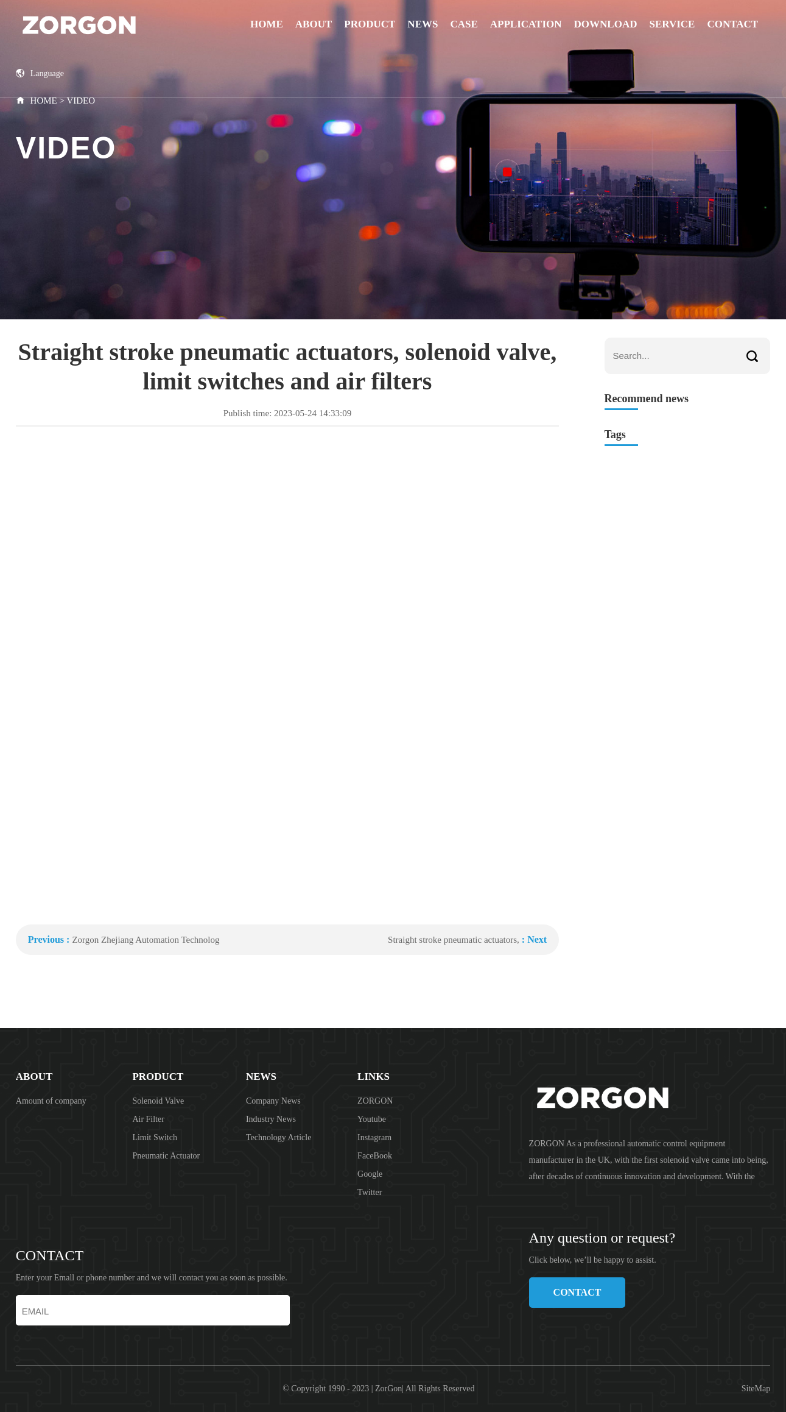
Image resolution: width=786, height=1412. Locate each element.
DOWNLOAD (605, 24)
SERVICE (672, 24)
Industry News (271, 1119)
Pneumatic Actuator (166, 1155)
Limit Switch (154, 1137)
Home (266, 24)
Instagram (374, 1137)
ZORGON (375, 1100)
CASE (463, 24)
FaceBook (374, 1155)
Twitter (369, 1192)
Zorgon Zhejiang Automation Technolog (145, 940)
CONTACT (732, 24)
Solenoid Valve (158, 1100)
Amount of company (51, 1100)
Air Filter (148, 1119)
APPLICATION (526, 24)
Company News (273, 1100)
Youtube (371, 1119)
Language (40, 73)
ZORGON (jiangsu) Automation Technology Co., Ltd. (110, 24)
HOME (43, 100)
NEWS (422, 24)
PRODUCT (369, 24)
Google (369, 1174)
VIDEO (80, 100)
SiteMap (756, 1388)
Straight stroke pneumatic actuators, (453, 940)
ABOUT (313, 24)
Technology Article (279, 1137)
